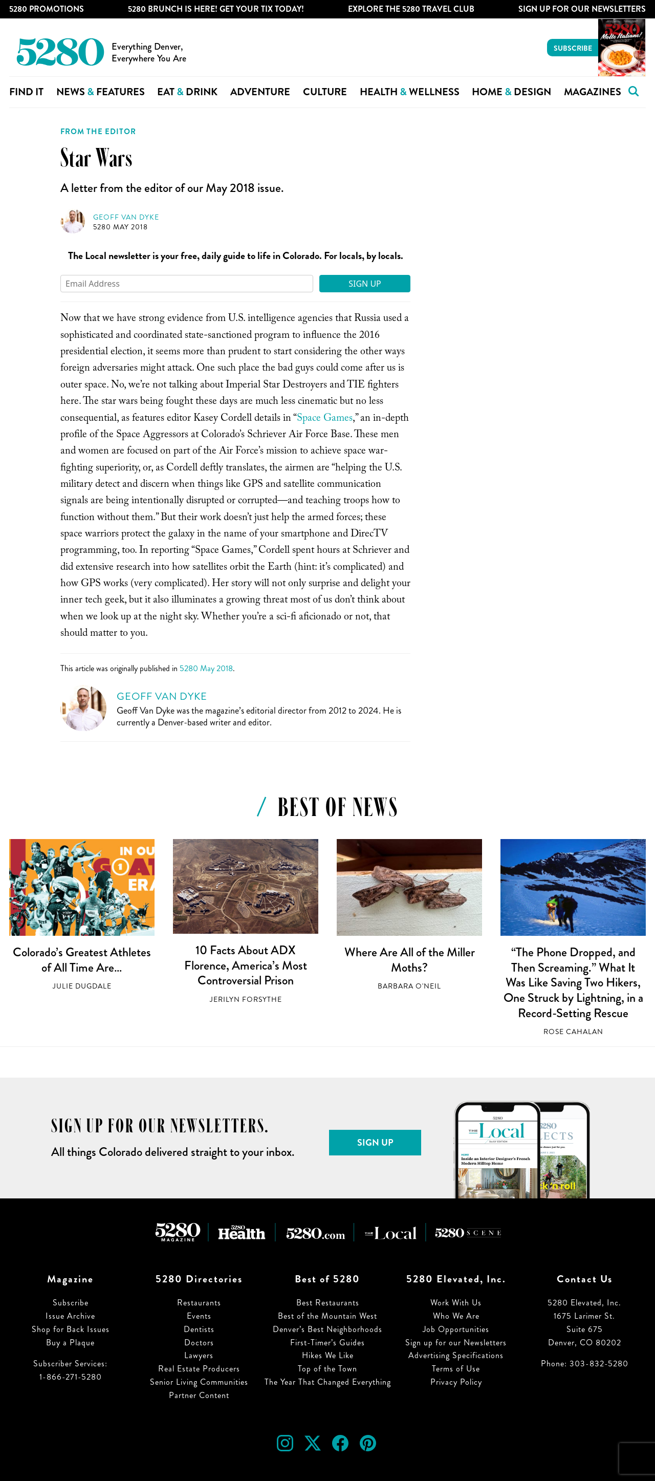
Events (199, 1316)
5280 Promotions (46, 9)
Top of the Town (327, 1369)
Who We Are (456, 1316)
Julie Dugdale (82, 986)
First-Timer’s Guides (327, 1342)
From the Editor (98, 131)
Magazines (592, 91)
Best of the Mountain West (327, 1316)
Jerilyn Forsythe (246, 999)
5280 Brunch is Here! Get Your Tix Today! (216, 9)
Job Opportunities (456, 1329)
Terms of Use (456, 1369)
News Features (100, 91)
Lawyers (198, 1355)
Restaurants (199, 1302)
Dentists (199, 1329)
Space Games (325, 419)
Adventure (260, 91)
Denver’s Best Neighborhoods (327, 1329)
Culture (325, 91)
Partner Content (199, 1395)
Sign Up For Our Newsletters (582, 9)
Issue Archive (70, 1316)
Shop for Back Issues (71, 1329)
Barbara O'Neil (409, 986)
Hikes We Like (328, 1355)
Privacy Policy (456, 1382)
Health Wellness (410, 91)
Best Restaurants (327, 1302)
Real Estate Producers (199, 1369)
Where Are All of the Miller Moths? (409, 959)
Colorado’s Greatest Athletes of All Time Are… (82, 959)
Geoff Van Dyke (126, 217)
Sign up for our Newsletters (456, 1342)
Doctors (199, 1342)
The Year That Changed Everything (328, 1382)
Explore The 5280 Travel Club (411, 9)
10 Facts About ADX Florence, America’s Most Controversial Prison (245, 965)
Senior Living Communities (199, 1382)
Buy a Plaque (70, 1342)
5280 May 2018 (120, 227)
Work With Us (456, 1302)
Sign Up (364, 283)
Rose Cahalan (573, 1032)
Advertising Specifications (456, 1355)
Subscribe (573, 48)
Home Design (511, 91)
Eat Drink (187, 91)
